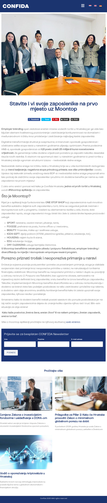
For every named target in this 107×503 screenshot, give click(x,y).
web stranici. (73, 322)
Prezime (41, 339)
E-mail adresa (76, 339)
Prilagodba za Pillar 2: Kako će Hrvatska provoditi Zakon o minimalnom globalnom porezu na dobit (80, 418)
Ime (5, 339)
